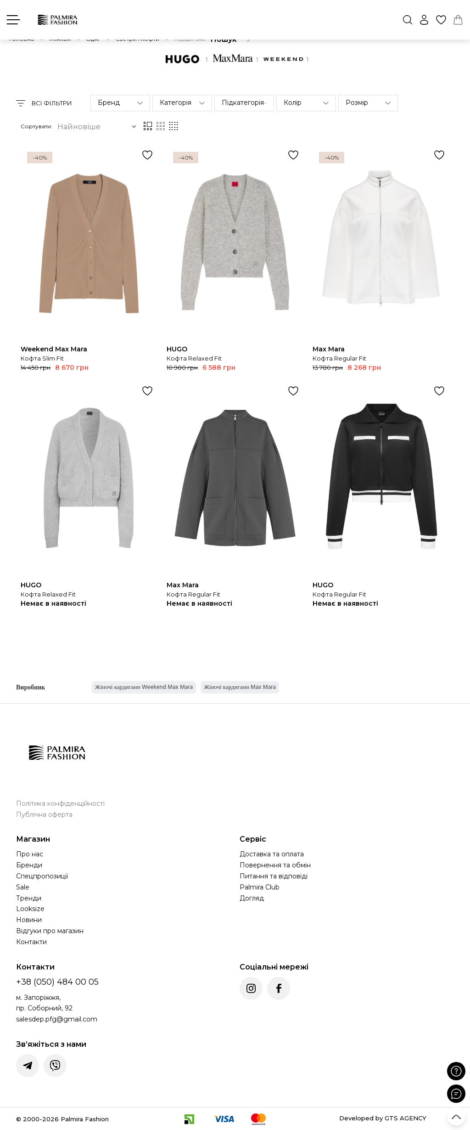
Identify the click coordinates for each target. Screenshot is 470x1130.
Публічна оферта (44, 814)
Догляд (252, 898)
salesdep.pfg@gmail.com (56, 1019)
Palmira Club (260, 887)
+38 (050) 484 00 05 (57, 982)
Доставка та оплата (272, 854)
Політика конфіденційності (60, 803)
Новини (29, 920)
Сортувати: (36, 126)
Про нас (29, 854)
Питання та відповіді (274, 876)
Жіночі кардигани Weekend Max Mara (144, 687)
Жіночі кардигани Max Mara (240, 687)
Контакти (31, 942)
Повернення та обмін (275, 865)
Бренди (29, 865)
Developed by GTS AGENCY (382, 1118)
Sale (22, 887)
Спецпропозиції (42, 876)
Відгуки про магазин (50, 931)
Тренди (28, 898)
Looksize (30, 909)
